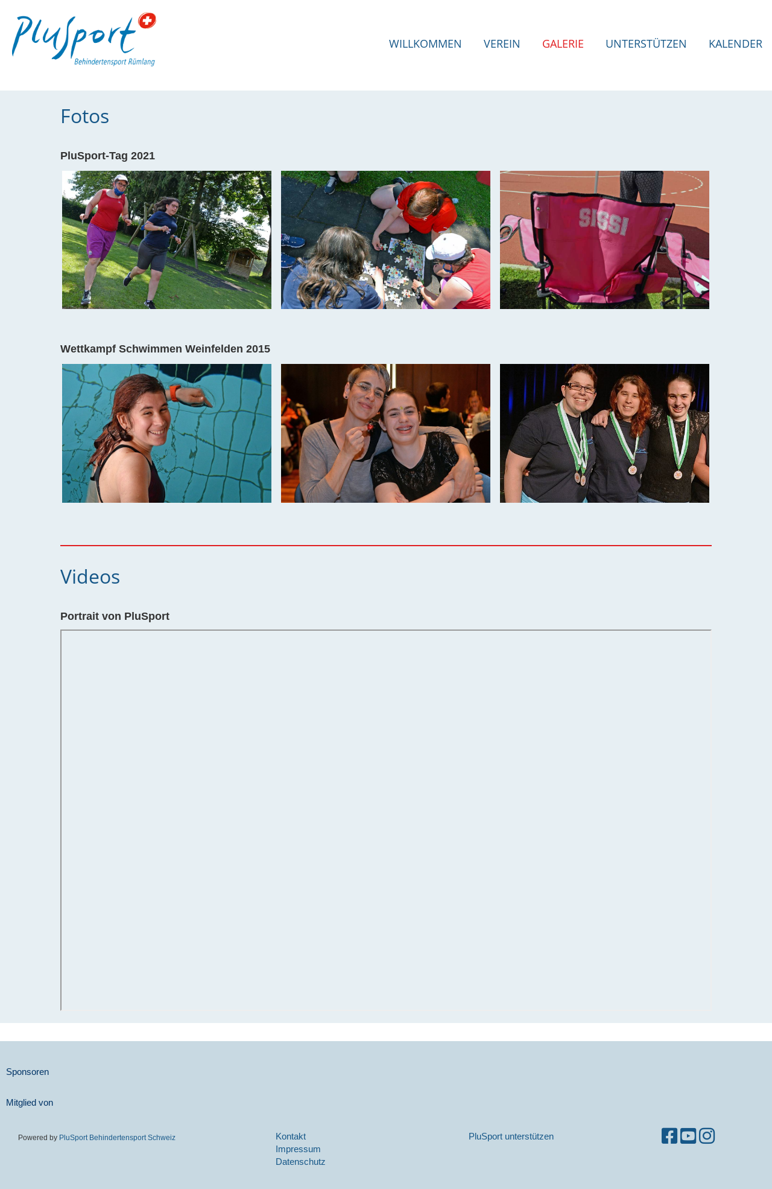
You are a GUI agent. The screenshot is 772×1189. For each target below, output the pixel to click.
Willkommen (425, 43)
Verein (502, 43)
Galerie (563, 43)
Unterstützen (646, 43)
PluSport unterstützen (511, 1136)
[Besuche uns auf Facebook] (669, 1136)
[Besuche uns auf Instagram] (707, 1136)
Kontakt (291, 1136)
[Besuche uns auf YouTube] (688, 1136)
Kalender (735, 43)
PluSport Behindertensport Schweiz (117, 1137)
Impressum (298, 1149)
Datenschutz (301, 1161)
